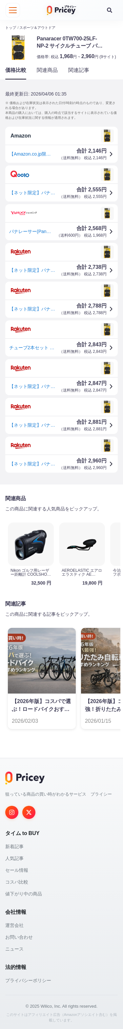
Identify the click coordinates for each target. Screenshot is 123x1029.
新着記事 (14, 846)
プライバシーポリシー (28, 980)
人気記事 (14, 858)
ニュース (14, 948)
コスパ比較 (16, 881)
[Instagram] (11, 812)
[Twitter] (28, 812)
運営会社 (14, 925)
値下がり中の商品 (23, 893)
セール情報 (16, 869)
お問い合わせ (19, 936)
